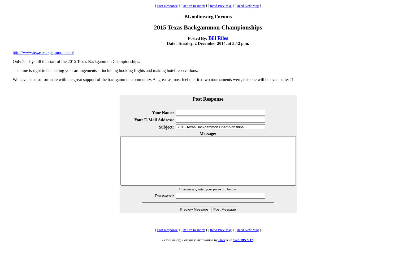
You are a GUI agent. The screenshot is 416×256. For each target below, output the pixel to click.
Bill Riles (218, 38)
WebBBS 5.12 (243, 249)
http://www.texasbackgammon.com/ (43, 52)
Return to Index (194, 6)
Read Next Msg (248, 6)
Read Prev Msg (221, 6)
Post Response (167, 6)
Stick (221, 249)
